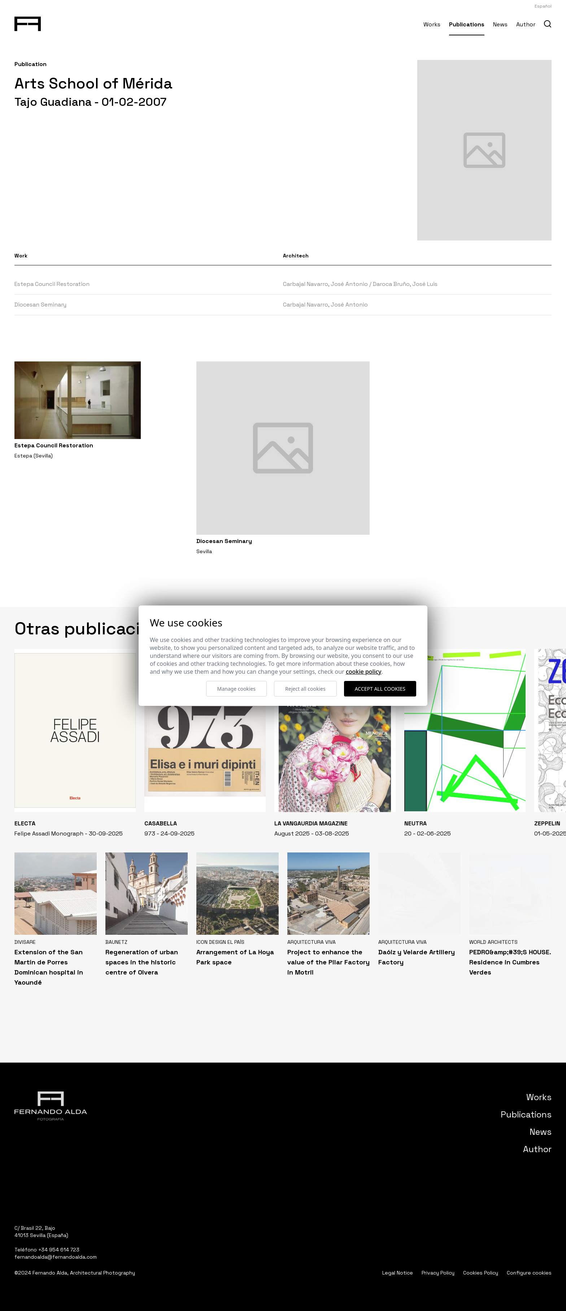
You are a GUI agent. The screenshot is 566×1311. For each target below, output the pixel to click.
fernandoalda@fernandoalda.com (55, 1257)
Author (525, 24)
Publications (466, 24)
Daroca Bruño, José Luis (405, 284)
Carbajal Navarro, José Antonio (325, 284)
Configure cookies (529, 1272)
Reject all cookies (305, 688)
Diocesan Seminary (40, 304)
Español (543, 6)
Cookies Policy (480, 1272)
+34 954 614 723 (58, 1249)
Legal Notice (397, 1272)
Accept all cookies (380, 688)
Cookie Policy (364, 672)
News (500, 24)
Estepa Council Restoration (52, 284)
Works (431, 24)
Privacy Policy (438, 1272)
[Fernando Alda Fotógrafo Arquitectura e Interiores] (27, 22)
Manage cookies (236, 688)
